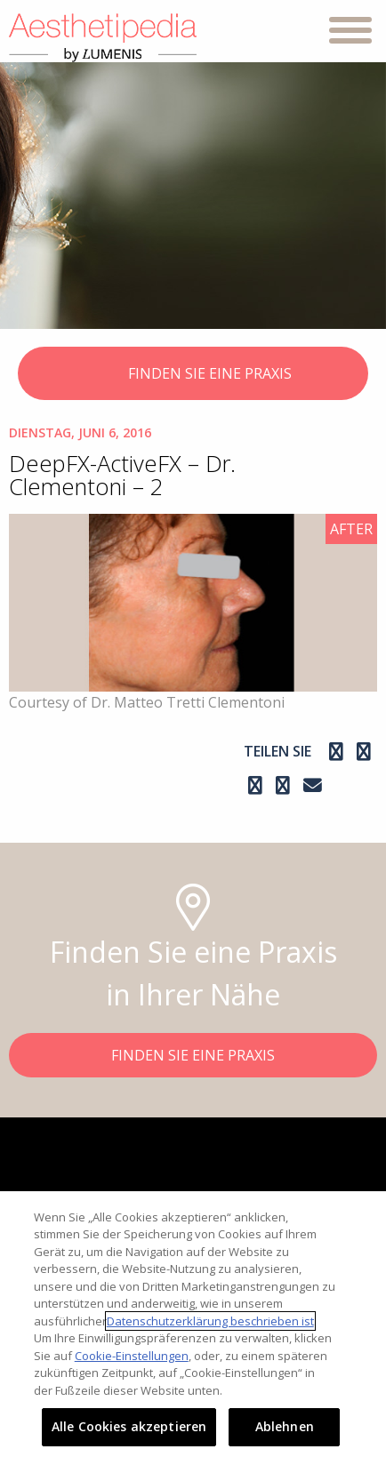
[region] (193, 1328)
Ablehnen (284, 1426)
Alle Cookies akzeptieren (129, 1426)
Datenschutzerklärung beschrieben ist (210, 1321)
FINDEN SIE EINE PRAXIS (193, 375)
